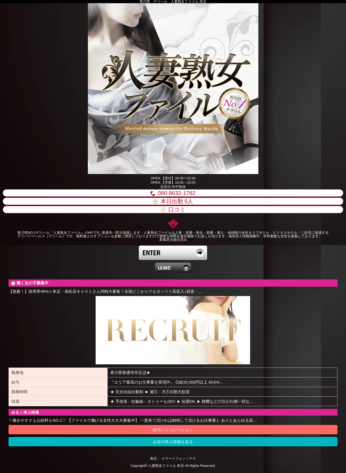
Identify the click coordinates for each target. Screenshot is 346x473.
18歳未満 (173, 268)
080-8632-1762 (172, 193)
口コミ (173, 209)
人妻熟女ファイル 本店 (166, 466)
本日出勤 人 (173, 201)
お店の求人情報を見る (173, 441)
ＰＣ (192, 458)
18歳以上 (173, 253)
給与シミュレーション (173, 429)
